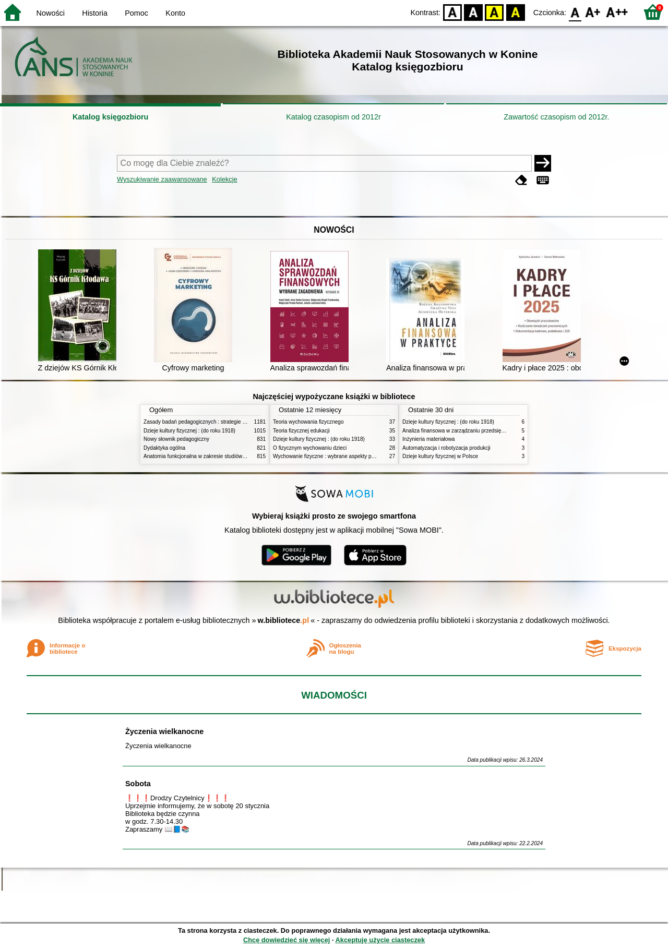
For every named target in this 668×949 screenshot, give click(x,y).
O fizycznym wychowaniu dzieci (310, 448)
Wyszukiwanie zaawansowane (162, 179)
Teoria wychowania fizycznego (308, 422)
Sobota (138, 783)
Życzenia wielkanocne (164, 731)
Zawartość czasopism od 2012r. (556, 117)
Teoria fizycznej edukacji (301, 431)
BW (473, 11)
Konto (175, 13)
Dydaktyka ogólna (164, 448)
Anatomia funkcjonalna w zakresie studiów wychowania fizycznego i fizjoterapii (235, 456)
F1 (593, 11)
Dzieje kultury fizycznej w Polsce (440, 456)
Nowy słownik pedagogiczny (176, 439)
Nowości (51, 13)
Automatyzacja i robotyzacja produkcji (446, 448)
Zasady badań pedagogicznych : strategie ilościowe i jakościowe (218, 422)
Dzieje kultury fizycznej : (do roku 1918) (189, 431)
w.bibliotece (283, 620)
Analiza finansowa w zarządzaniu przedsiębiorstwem (463, 431)
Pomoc (136, 13)
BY (515, 11)
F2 (617, 11)
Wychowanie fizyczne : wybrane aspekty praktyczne (333, 456)
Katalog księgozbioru (111, 117)
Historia (95, 13)
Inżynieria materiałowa (428, 439)
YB (494, 11)
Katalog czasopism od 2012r (333, 117)
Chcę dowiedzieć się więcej (286, 940)
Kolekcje (224, 179)
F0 (575, 11)
